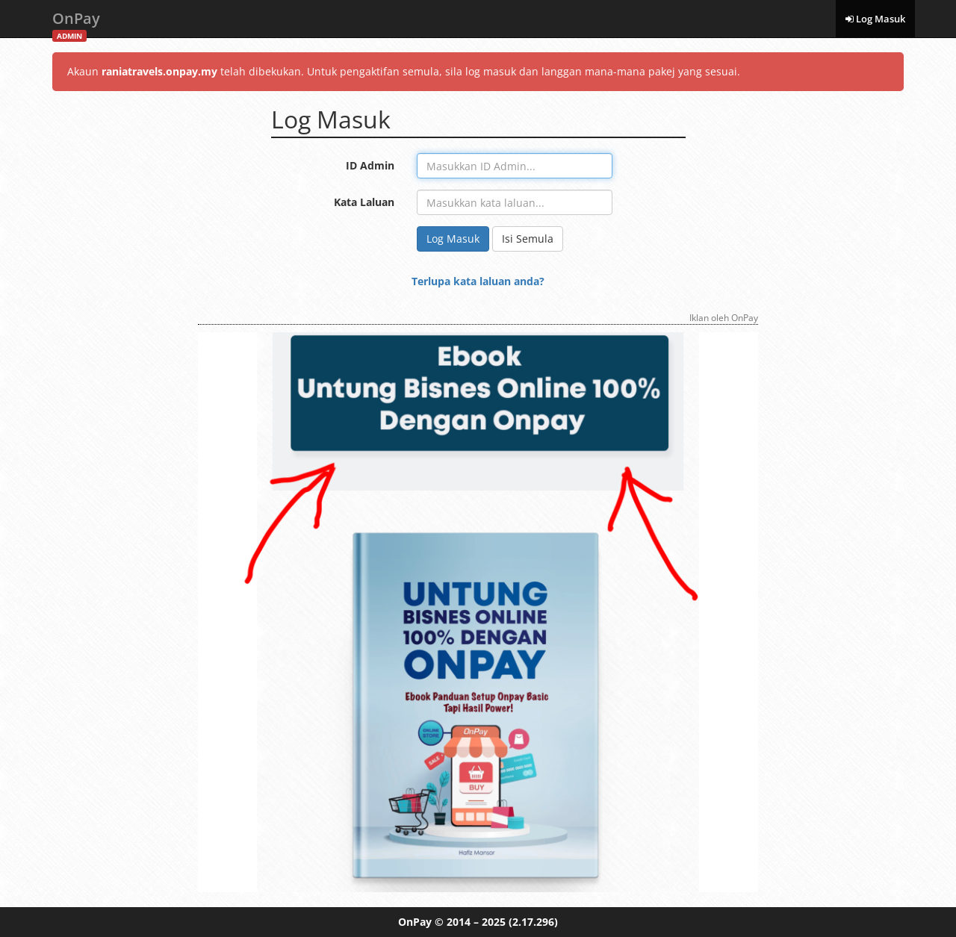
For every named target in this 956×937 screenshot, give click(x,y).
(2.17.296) (533, 922)
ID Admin (370, 165)
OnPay (76, 22)
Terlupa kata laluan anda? (478, 281)
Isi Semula (527, 238)
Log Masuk (875, 18)
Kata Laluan (364, 202)
